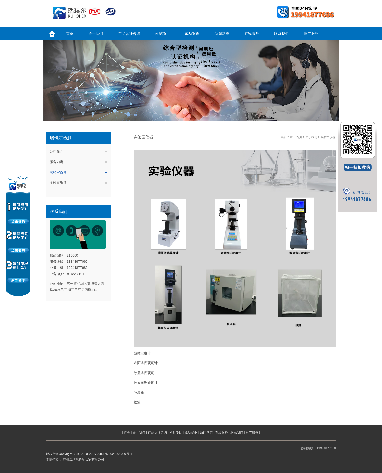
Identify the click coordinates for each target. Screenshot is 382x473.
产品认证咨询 (157, 432)
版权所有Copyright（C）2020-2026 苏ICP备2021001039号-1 (89, 454)
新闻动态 (206, 432)
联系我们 (236, 432)
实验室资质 (58, 183)
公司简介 (56, 151)
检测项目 (175, 432)
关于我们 (311, 137)
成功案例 (191, 432)
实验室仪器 (58, 172)
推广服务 (252, 432)
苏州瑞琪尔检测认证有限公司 (83, 459)
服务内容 (56, 162)
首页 (299, 137)
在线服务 (221, 432)
